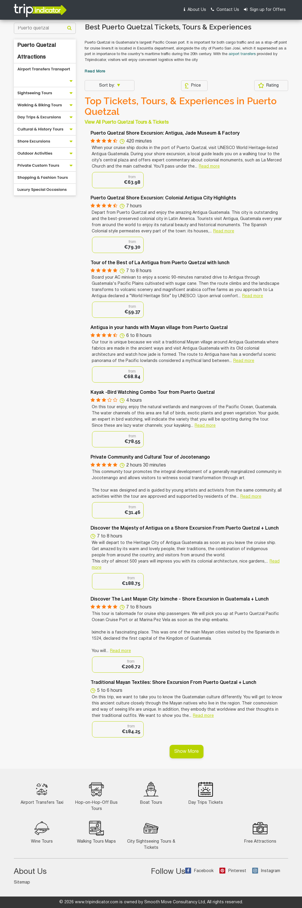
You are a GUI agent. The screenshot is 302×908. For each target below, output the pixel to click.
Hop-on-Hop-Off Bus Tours (96, 796)
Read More (95, 71)
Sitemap (22, 882)
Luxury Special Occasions (42, 189)
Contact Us (225, 9)
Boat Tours (151, 793)
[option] (118, 180)
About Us (195, 9)
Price (193, 86)
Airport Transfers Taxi (42, 793)
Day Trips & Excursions (39, 117)
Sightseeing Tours (34, 93)
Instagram (266, 871)
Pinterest (232, 871)
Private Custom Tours (38, 165)
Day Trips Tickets (205, 793)
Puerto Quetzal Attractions (36, 51)
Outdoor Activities (34, 153)
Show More (186, 752)
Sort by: (107, 85)
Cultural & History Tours (40, 129)
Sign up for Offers (265, 9)
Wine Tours (42, 832)
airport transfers (242, 54)
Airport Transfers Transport (43, 69)
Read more (209, 166)
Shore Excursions (33, 141)
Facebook (199, 871)
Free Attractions (260, 832)
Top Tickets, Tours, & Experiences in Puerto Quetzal (181, 106)
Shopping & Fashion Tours (42, 177)
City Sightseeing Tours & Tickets (151, 835)
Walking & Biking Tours (39, 105)
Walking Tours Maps (96, 832)
